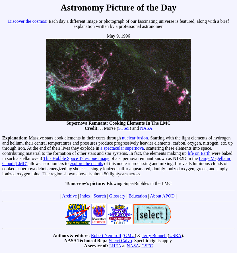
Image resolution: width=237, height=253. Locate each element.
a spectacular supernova (122, 148)
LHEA (115, 245)
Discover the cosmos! (28, 21)
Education (138, 196)
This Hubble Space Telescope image (76, 158)
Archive (69, 196)
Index (85, 196)
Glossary (117, 196)
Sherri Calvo (120, 240)
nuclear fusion (135, 137)
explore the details (86, 163)
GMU (129, 235)
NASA (146, 128)
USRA (175, 235)
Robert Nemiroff (106, 235)
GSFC (147, 245)
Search (100, 196)
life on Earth (199, 153)
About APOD (162, 196)
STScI (123, 128)
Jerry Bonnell (154, 235)
